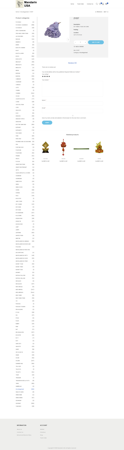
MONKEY (18, 272)
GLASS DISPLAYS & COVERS (23, 173)
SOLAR (17, 358)
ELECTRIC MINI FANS (21, 124)
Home (17, 12)
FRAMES (18, 156)
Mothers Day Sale (20, 275)
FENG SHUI (18, 139)
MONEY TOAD (19, 264)
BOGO (17, 56)
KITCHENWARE (19, 212)
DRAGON (18, 116)
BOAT (17, 50)
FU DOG (18, 161)
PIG (16, 315)
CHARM (18, 90)
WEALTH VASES (20, 392)
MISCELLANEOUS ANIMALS (22, 241)
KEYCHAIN (18, 207)
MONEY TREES (19, 267)
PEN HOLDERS (19, 309)
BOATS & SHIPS (20, 53)
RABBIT (17, 323)
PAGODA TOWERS (20, 306)
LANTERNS (18, 232)
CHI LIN (17, 96)
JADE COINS (19, 201)
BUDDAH (18, 73)
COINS (17, 102)
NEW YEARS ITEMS (20, 298)
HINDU (17, 184)
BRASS (17, 70)
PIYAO (17, 318)
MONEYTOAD (19, 269)
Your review (45, 80)
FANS (17, 136)
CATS (17, 87)
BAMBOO (18, 42)
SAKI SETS (18, 346)
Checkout (43, 432)
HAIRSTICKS (19, 181)
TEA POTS (18, 369)
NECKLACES (19, 284)
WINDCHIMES (19, 397)
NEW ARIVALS (19, 286)
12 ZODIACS (19, 28)
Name (44, 100)
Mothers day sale (20, 278)
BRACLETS (18, 67)
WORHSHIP (18, 400)
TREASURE (18, 378)
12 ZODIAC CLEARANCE (22, 25)
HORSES (18, 193)
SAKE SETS (18, 343)
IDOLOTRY (18, 198)
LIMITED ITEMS (19, 235)
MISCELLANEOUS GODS (22, 258)
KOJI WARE (18, 215)
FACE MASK (19, 133)
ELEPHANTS (18, 130)
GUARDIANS (19, 178)
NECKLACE (18, 281)
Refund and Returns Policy (24, 435)
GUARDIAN (18, 176)
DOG (17, 113)
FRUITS (17, 158)
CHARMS (18, 93)
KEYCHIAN (18, 210)
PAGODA (18, 304)
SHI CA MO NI (19, 352)
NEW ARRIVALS (19, 292)
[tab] (72, 63)
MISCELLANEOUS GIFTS (22, 255)
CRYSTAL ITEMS (20, 104)
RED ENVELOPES (20, 332)
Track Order (43, 438)
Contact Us (20, 432)
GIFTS (17, 170)
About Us (19, 429)
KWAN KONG (19, 218)
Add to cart (96, 42)
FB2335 (63, 159)
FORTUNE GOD (19, 147)
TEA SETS (18, 372)
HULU (17, 195)
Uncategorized (24, 12)
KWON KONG (19, 224)
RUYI (17, 341)
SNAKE (17, 355)
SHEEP (17, 349)
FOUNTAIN (18, 150)
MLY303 (45, 159)
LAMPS (17, 230)
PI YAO (17, 312)
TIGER (17, 375)
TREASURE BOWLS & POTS (22, 380)
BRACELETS (19, 65)
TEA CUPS (18, 366)
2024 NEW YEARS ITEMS (22, 33)
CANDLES (18, 84)
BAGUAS (18, 39)
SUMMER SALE (19, 363)
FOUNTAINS (19, 153)
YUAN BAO (18, 406)
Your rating (45, 74)
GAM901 (81, 159)
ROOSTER (18, 335)
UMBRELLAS (19, 386)
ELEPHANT (18, 127)
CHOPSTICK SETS (20, 99)
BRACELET (18, 62)
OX (16, 301)
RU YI (17, 338)
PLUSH (17, 321)
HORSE (17, 190)
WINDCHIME (19, 395)
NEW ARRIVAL (19, 289)
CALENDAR (18, 82)
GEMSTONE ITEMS (20, 164)
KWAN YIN (18, 221)
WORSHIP (18, 403)
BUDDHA (18, 76)
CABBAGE (18, 79)
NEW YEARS (19, 295)
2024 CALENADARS (21, 30)
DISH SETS (18, 110)
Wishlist (42, 429)
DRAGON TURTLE (20, 119)
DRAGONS (18, 121)
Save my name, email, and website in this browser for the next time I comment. (64, 118)
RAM (17, 326)
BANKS (17, 45)
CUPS (17, 107)
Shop (41, 435)
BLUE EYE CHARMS (20, 47)
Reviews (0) (72, 63)
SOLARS (18, 360)
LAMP (17, 227)
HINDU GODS (19, 187)
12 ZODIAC (18, 22)
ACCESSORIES (19, 36)
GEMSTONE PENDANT (21, 167)
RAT (17, 329)
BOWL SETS (19, 59)
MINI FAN (18, 238)
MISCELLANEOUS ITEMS (22, 261)
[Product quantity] (80, 42)
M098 (99, 159)
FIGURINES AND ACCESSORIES (23, 141)
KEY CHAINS (19, 204)
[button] (79, 46)
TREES (17, 383)
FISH (17, 144)
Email (44, 108)
